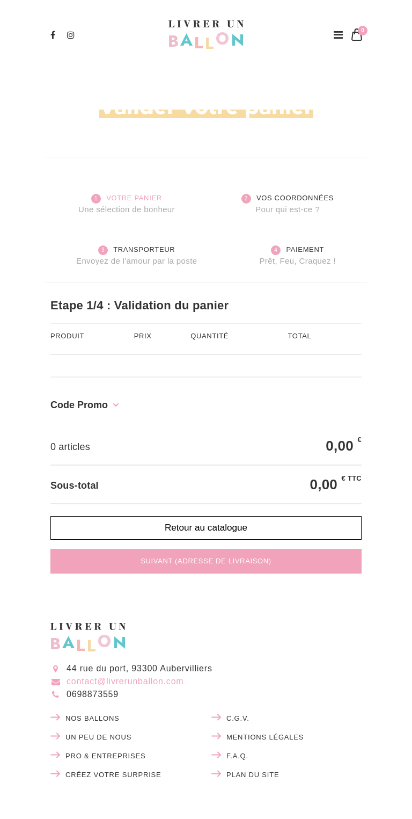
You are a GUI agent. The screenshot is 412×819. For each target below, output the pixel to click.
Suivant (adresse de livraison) (206, 561)
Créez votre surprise (113, 775)
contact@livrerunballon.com (125, 681)
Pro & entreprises (105, 756)
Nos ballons (92, 718)
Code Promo (79, 405)
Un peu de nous (98, 737)
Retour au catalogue (206, 527)
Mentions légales (265, 737)
